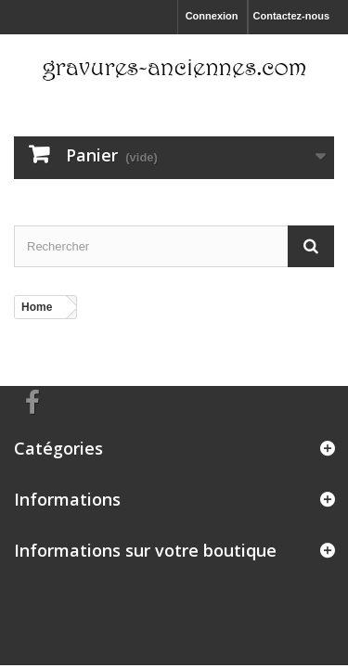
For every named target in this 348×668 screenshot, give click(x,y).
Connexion (212, 15)
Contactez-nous (291, 15)
